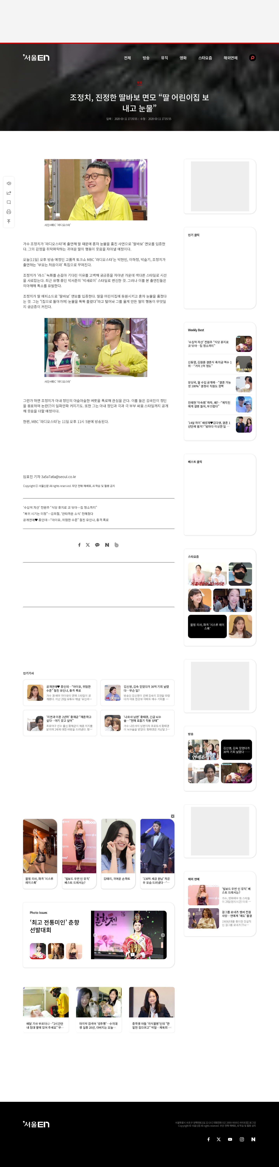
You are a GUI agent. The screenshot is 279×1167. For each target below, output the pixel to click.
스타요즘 (205, 58)
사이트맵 (243, 1122)
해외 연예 (193, 879)
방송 (146, 58)
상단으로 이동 (8, 221)
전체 (127, 58)
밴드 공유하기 (116, 544)
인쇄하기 (8, 211)
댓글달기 (8, 202)
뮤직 (164, 58)
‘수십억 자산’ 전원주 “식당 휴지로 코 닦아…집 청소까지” (60, 507)
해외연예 (230, 58)
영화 (183, 58)
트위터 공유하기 (88, 544)
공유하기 (8, 192)
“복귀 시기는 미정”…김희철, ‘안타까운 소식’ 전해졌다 (58, 513)
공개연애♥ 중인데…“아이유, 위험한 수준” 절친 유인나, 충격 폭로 (66, 519)
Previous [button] (95, 935)
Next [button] (163, 935)
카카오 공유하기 (97, 544)
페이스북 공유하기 (79, 544)
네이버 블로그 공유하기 (107, 544)
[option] (129, 935)
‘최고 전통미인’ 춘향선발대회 (54, 926)
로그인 (253, 1122)
